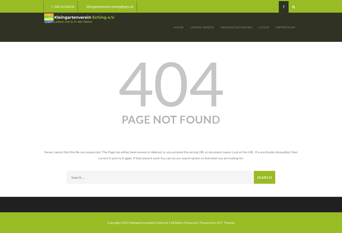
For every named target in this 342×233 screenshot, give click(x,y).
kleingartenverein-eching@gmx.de (108, 7)
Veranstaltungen (236, 27)
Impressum (285, 27)
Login (264, 27)
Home (179, 27)
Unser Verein (202, 27)
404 (171, 82)
